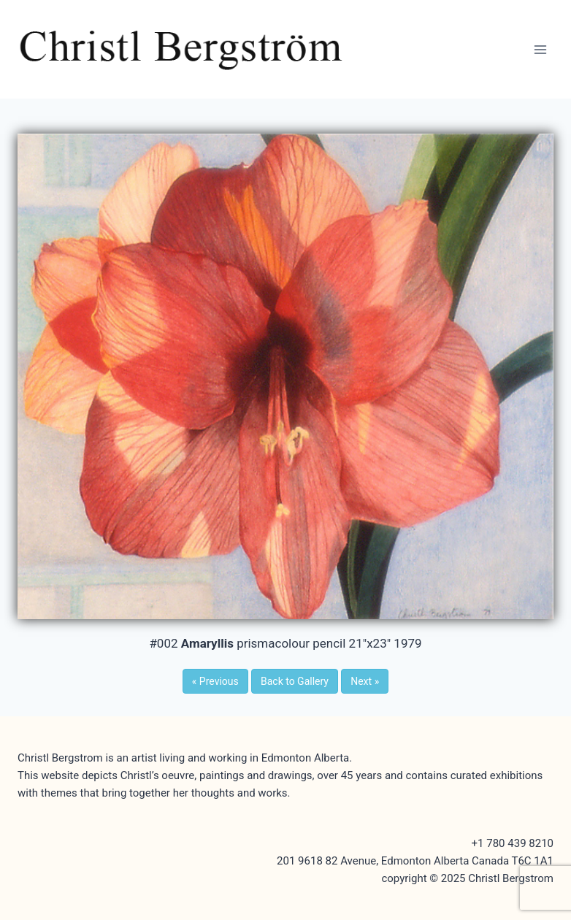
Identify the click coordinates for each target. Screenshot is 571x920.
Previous (215, 681)
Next (364, 681)
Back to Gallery (295, 681)
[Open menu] (539, 49)
